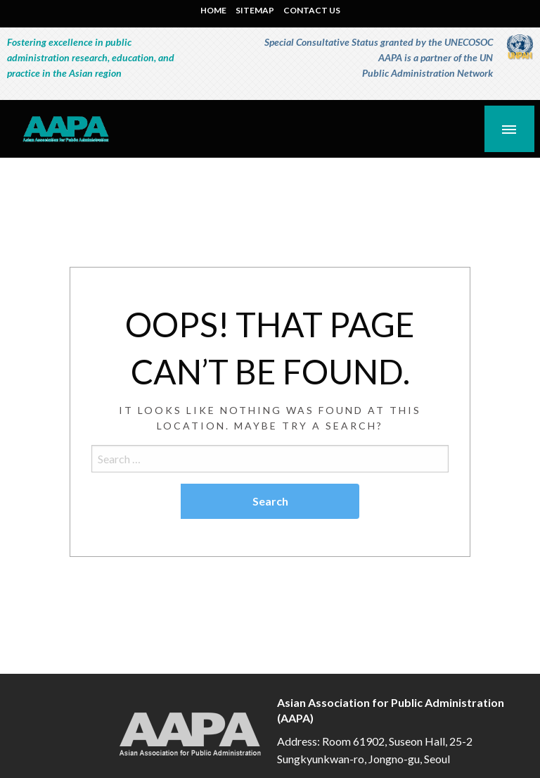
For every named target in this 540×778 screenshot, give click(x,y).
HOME (213, 10)
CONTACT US (311, 10)
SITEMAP (255, 10)
